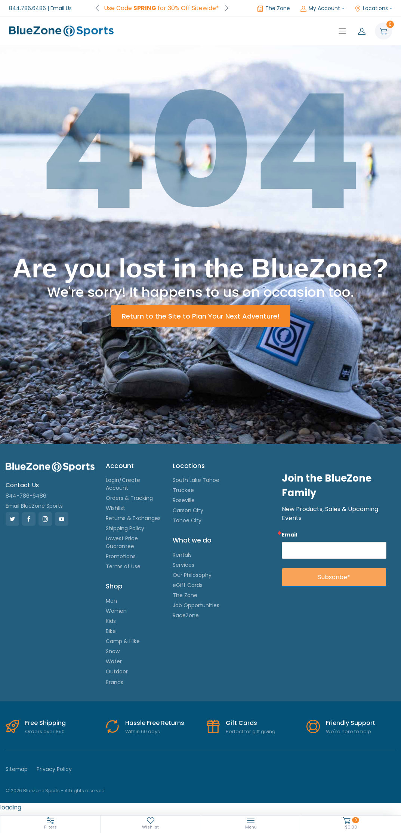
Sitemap (17, 769)
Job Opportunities (196, 605)
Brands (114, 682)
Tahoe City (187, 520)
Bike (111, 631)
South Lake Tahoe (196, 480)
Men (111, 601)
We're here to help (348, 731)
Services (183, 565)
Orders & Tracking (129, 498)
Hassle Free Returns (154, 723)
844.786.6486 (27, 8)
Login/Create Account (123, 484)
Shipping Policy (125, 528)
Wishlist (115, 508)
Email (289, 534)
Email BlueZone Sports (34, 506)
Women (116, 611)
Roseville (184, 500)
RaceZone (186, 615)
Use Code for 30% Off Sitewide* (161, 8)
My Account (320, 8)
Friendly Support (350, 723)
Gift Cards (241, 723)
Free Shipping (45, 723)
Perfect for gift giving (250, 731)
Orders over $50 (45, 731)
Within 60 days (142, 731)
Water (114, 661)
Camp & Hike (123, 641)
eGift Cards (188, 585)
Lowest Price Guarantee (122, 542)
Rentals (182, 555)
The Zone (273, 8)
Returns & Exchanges (133, 518)
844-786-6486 (26, 496)
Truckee (183, 490)
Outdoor (117, 671)
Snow (113, 651)
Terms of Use (123, 566)
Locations (371, 8)
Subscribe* (334, 577)
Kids (111, 621)
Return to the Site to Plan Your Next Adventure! (201, 316)
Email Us (61, 8)
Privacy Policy (54, 769)
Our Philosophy (192, 575)
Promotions (121, 556)
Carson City (188, 510)
